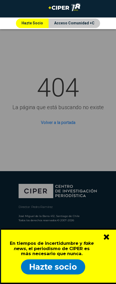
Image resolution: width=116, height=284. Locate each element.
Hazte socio (53, 267)
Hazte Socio (32, 23)
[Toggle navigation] (11, 9)
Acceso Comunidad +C (74, 23)
